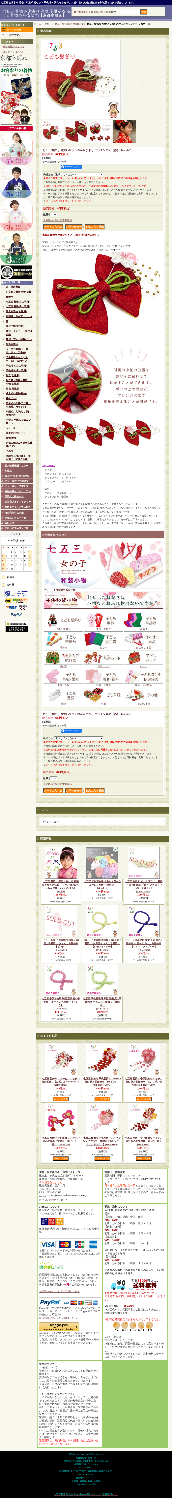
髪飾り (9, 296)
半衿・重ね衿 (103, 627)
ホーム (37, 24)
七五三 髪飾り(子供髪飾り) (68, 24)
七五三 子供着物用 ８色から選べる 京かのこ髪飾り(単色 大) (102, 885)
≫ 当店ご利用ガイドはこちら (55, 1199)
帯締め (63, 646)
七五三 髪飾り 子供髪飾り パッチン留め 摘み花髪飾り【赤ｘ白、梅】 (143, 1141)
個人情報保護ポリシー (16, 465)
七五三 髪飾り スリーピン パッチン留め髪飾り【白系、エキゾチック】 (61, 1082)
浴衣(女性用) (12, 375)
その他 (9, 451)
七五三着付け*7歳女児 (16, 486)
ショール (10, 428)
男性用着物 (12, 344)
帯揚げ (143, 627)
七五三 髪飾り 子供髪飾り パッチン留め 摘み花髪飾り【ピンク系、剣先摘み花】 (143, 1082)
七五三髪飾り (63, 627)
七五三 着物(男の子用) (18, 306)
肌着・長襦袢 (103, 683)
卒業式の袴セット (14, 496)
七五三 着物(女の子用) (18, 301)
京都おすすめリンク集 (16, 528)
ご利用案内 (82, 12)
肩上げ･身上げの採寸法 (17, 476)
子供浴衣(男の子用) (16, 370)
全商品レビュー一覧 (15, 518)
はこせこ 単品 (143, 646)
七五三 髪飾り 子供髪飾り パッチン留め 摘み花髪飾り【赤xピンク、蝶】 (102, 1082)
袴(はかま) (11, 398)
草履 (103, 702)
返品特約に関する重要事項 (57, 220)
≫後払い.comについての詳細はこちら (59, 1291)
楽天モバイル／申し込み (18, 506)
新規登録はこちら (14, 46)
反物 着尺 (11, 437)
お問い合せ (100, 12)
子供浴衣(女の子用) (16, 365)
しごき (103, 646)
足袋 (63, 702)
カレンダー (10, 523)
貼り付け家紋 (13, 286)
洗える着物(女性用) (16, 311)
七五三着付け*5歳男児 (16, 481)
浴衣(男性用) (12, 388)
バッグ (143, 665)
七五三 (8, 470)
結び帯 (63, 665)
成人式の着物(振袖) (16, 393)
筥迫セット (103, 665)
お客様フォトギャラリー (18, 501)
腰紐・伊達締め (143, 683)
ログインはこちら (14, 52)
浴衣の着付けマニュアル (18, 491)
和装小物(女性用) (15, 326)
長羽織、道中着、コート (19, 316)
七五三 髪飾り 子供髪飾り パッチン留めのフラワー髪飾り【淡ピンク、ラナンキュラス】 (102, 1141)
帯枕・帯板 (63, 683)
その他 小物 (143, 702)
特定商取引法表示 (14, 512)
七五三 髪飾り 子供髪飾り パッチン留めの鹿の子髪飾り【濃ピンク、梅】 (61, 1141)
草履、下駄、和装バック (19, 339)
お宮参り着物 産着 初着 (18, 291)
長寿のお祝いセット (16, 433)
